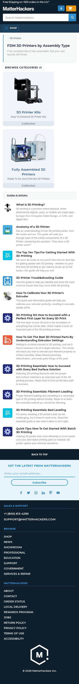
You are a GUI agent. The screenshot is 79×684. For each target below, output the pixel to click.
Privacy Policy (15, 628)
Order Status (14, 601)
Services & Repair (17, 574)
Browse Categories (23, 67)
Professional (14, 552)
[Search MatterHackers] (72, 17)
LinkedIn (43, 492)
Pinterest (50, 492)
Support (10, 563)
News (8, 542)
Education (12, 558)
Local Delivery (15, 607)
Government (14, 568)
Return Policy (15, 622)
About (9, 591)
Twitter (28, 492)
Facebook (21, 492)
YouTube (58, 492)
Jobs (7, 617)
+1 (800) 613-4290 (16, 513)
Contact (10, 596)
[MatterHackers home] (18, 9)
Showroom (13, 547)
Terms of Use (14, 633)
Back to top (40, 454)
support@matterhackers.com (29, 519)
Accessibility (14, 638)
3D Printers (15, 38)
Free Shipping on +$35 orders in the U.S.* (26, 2)
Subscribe (39, 482)
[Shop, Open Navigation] (10, 28)
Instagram (35, 492)
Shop (8, 536)
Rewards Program (18, 612)
